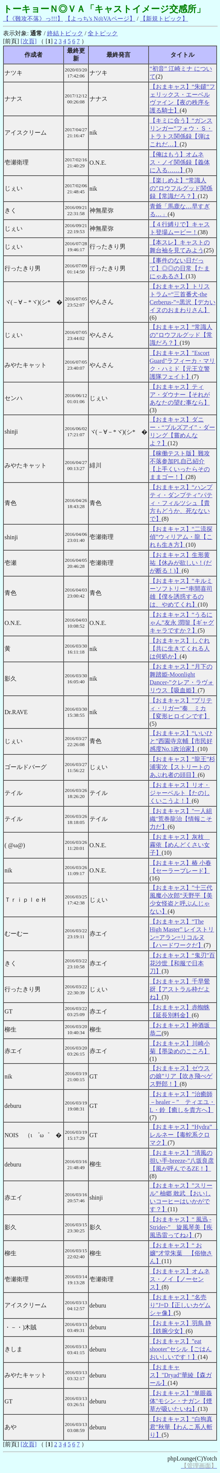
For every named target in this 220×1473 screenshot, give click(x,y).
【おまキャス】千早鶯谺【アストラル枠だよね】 (180, 989)
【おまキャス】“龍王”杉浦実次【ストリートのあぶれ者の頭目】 (182, 767)
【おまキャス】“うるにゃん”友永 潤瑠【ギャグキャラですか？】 (182, 622)
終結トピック (65, 33)
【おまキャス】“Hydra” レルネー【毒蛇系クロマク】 (184, 1135)
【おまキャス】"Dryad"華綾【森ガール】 (181, 1375)
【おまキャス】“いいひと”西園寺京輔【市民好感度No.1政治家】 (181, 741)
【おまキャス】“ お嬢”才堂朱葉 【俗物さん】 (181, 1253)
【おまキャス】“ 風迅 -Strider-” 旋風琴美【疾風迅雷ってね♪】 (181, 1227)
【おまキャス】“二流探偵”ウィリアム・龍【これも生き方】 (181, 537)
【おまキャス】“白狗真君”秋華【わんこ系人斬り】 (181, 1427)
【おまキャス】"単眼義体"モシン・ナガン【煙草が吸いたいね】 (181, 1401)
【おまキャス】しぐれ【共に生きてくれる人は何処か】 (180, 648)
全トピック (103, 33)
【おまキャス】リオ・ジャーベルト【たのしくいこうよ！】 (180, 793)
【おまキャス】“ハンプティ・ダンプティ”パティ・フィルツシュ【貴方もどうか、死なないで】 (181, 503)
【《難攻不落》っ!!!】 (33, 18)
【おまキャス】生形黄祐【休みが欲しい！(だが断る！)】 (181, 563)
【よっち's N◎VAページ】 (100, 18)
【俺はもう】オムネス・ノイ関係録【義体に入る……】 (180, 162)
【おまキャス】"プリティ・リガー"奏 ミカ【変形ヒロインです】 (181, 708)
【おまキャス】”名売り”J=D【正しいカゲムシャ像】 (180, 1305)
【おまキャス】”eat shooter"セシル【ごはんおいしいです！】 (181, 1349)
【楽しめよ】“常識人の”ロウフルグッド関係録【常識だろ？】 (181, 188)
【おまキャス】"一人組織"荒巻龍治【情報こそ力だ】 (181, 819)
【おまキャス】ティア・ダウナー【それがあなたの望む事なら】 (180, 395)
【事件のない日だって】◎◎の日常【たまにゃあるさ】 (180, 268)
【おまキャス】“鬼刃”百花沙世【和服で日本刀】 (182, 963)
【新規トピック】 (164, 18)
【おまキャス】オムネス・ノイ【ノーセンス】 (180, 1279)
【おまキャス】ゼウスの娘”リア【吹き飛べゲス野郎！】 (181, 1076)
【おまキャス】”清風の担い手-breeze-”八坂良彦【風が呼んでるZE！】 (182, 1161)
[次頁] (29, 41)
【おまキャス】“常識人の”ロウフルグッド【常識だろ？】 (181, 335)
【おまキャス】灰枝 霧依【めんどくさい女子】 (180, 845)
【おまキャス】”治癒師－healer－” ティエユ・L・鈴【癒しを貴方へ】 (182, 1102)
